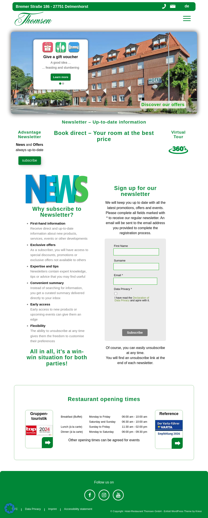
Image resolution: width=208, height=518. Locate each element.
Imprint (52, 509)
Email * (118, 275)
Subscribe (135, 332)
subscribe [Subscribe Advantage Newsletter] (29, 160)
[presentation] (146, 316)
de (187, 6)
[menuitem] (187, 18)
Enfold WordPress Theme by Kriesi (183, 511)
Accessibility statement (78, 509)
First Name (121, 245)
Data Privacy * (123, 289)
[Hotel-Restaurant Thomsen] (33, 18)
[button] (9, 508)
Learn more (60, 77)
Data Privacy (33, 509)
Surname (119, 260)
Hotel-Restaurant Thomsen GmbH (143, 511)
